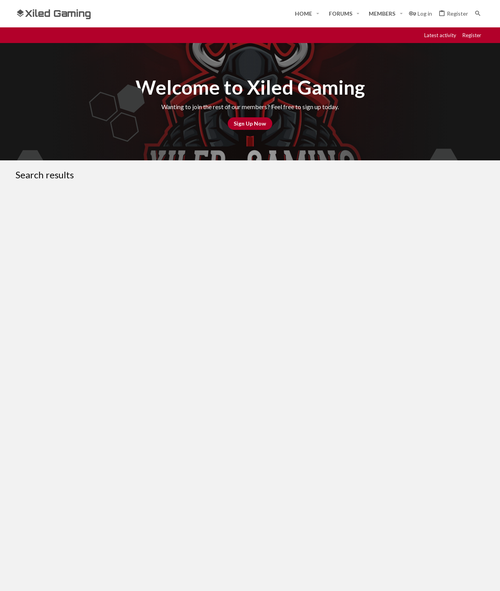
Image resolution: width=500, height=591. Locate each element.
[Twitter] (465, 578)
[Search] (477, 13)
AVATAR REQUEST (88, 284)
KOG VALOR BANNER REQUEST (106, 364)
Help (433, 446)
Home (181, 500)
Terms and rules (358, 446)
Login (339, 500)
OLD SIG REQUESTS (206, 302)
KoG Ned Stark (63, 230)
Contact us (188, 529)
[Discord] (423, 578)
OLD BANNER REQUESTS (212, 389)
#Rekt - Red (59, 446)
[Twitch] (451, 578)
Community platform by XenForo (96, 578)
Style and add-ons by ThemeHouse (225, 578)
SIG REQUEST (81, 321)
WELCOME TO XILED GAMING (196, 230)
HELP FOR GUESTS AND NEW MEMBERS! (102, 212)
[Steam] (437, 578)
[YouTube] (479, 578)
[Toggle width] (24, 446)
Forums (183, 515)
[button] (318, 14)
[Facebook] (409, 578)
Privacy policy (403, 446)
